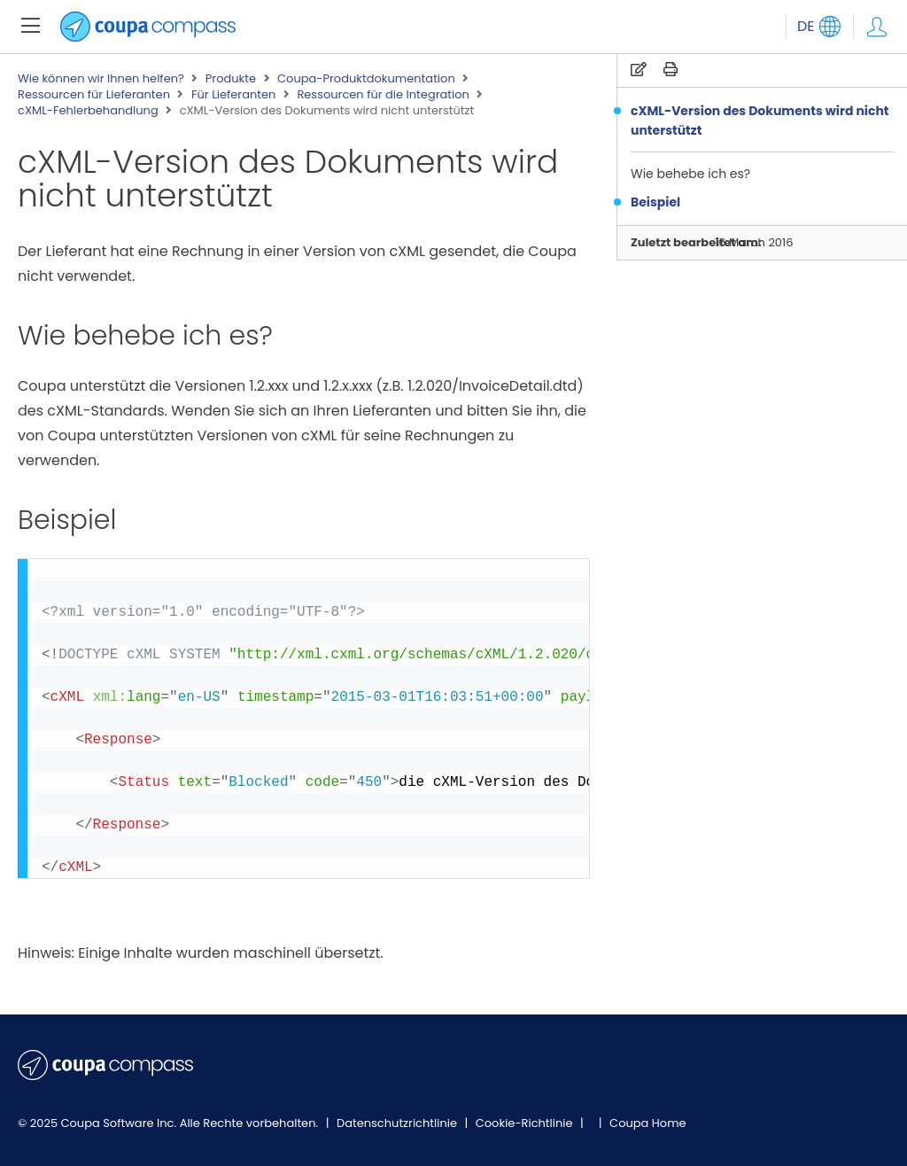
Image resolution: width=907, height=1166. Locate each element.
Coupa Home (647, 1123)
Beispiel (655, 202)
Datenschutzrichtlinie (399, 1123)
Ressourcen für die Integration (383, 95)
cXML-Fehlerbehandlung (88, 111)
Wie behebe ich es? (690, 174)
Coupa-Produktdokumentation (366, 79)
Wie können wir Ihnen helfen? (101, 79)
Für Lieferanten (233, 95)
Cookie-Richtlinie (526, 1123)
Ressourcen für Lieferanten (94, 95)
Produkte (230, 79)
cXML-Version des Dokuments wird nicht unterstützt (760, 120)
